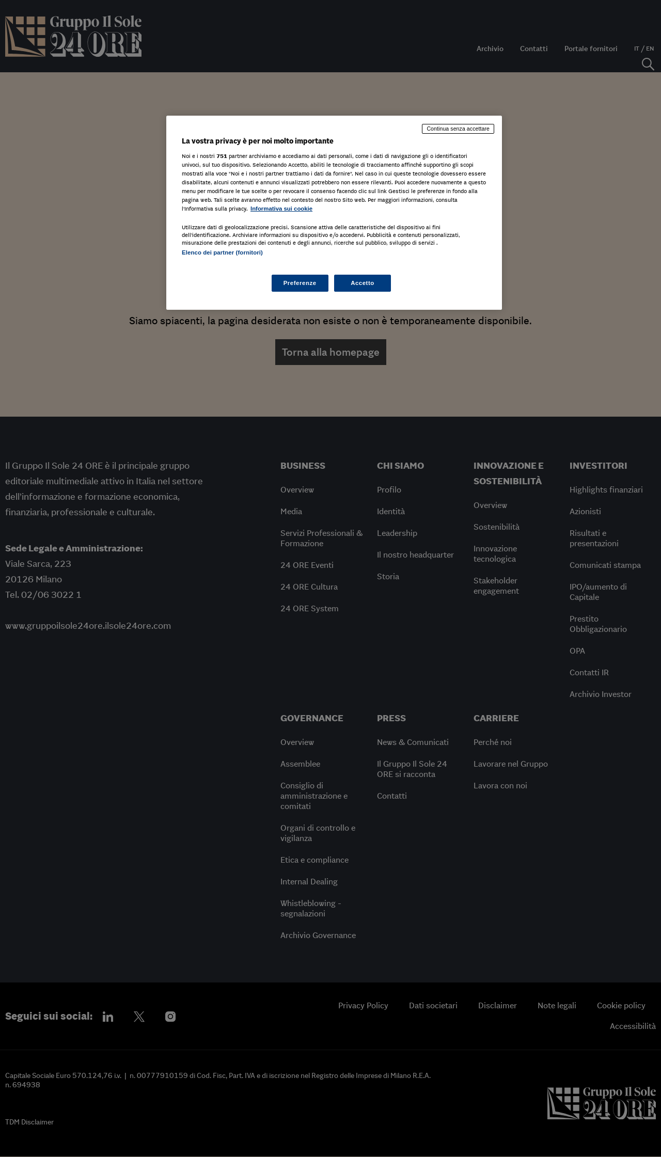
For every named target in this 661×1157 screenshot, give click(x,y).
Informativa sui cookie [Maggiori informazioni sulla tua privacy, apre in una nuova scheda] (281, 208)
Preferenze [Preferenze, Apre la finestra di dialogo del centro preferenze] (300, 283)
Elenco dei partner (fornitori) (222, 252)
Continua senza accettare (458, 128)
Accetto (362, 283)
